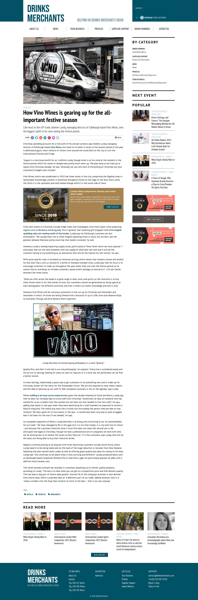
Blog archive (99, 555)
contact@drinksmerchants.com (161, 575)
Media (134, 67)
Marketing (154, 82)
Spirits (134, 52)
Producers (136, 59)
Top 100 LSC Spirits (77, 582)
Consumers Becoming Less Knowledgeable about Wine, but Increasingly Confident (160, 540)
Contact (138, 8)
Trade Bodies (145, 59)
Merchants (54, 494)
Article (28, 494)
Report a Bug (153, 582)
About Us (34, 29)
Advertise (164, 29)
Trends (147, 82)
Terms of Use (153, 586)
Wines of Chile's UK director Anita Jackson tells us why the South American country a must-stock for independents (129, 544)
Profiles (99, 29)
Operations (163, 82)
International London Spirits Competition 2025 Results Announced (97, 540)
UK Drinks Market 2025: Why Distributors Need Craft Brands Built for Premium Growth (161, 144)
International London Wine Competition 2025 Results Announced (65, 540)
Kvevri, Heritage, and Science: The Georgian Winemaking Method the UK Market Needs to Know (163, 122)
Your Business (77, 29)
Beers (144, 52)
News (55, 29)
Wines (139, 52)
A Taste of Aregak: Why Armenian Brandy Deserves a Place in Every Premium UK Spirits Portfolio (162, 182)
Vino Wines (56, 147)
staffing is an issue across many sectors (48, 395)
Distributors (136, 75)
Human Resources (138, 82)
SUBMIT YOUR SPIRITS (153, 219)
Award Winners (142, 29)
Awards (72, 579)
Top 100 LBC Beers (77, 590)
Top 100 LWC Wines (77, 586)
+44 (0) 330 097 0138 (157, 579)
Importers (153, 75)
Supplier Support (120, 29)
